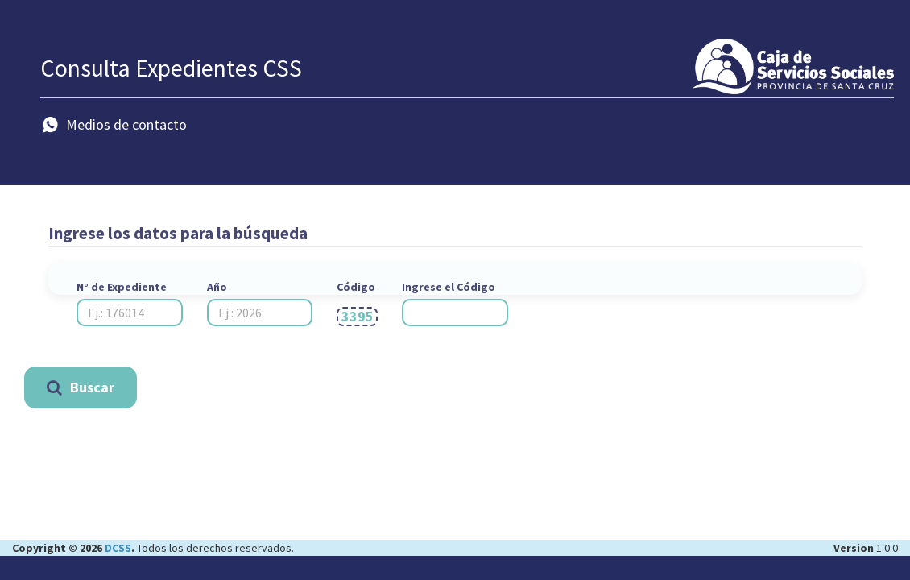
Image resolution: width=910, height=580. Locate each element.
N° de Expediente (122, 287)
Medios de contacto (113, 125)
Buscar (80, 387)
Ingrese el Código (448, 287)
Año (217, 287)
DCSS (116, 548)
